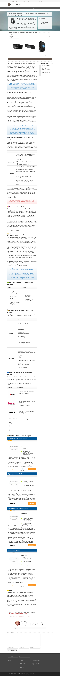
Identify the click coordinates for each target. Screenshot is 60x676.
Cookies (16, 0)
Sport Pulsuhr (33, 664)
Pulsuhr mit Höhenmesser (35, 659)
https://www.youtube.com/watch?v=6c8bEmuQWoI (18, 613)
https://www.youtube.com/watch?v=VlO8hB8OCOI (22, 611)
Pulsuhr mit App (22, 663)
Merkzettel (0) (22, 37)
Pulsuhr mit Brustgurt (23, 664)
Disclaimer (27, 673)
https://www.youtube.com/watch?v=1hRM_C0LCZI (21, 616)
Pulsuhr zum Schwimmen (35, 663)
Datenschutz (32, 673)
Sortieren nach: (11, 36)
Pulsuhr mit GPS (22, 666)
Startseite (10, 659)
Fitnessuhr (21, 660)
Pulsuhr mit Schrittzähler (35, 660)
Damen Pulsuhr (22, 659)
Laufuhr (21, 662)
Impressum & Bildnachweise (20, 673)
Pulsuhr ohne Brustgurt (35, 662)
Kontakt (9, 660)
